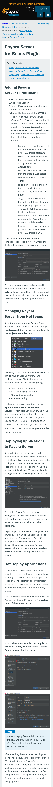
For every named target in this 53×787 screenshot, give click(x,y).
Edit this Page (44, 23)
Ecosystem (26, 30)
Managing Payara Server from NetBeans (26, 71)
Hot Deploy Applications (19, 78)
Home (5, 23)
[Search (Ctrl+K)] (40, 14)
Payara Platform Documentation (14, 25)
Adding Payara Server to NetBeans (24, 67)
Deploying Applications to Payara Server (26, 74)
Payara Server (17, 37)
